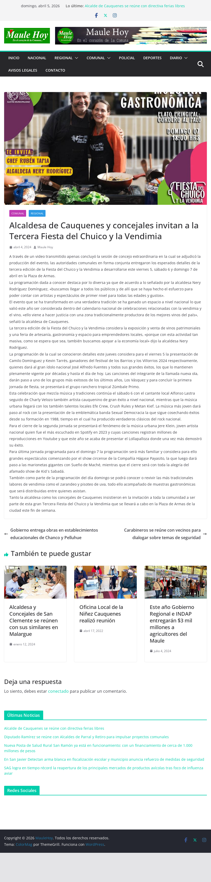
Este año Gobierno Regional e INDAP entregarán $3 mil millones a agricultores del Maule (172, 624)
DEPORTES (152, 57)
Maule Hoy (45, 247)
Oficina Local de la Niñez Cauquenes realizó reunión (101, 614)
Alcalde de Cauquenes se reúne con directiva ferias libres (135, 5)
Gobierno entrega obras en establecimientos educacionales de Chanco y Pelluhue (51, 533)
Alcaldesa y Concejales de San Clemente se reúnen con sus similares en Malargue (33, 620)
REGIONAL (64, 57)
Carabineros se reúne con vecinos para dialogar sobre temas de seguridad (165, 533)
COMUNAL (96, 57)
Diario (176, 57)
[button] (75, 58)
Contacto (55, 70)
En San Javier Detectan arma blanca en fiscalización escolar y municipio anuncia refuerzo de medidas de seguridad (104, 759)
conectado (58, 691)
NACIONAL (37, 57)
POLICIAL (127, 57)
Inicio (13, 57)
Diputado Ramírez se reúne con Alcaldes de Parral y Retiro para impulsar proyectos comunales (86, 736)
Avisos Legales (22, 70)
